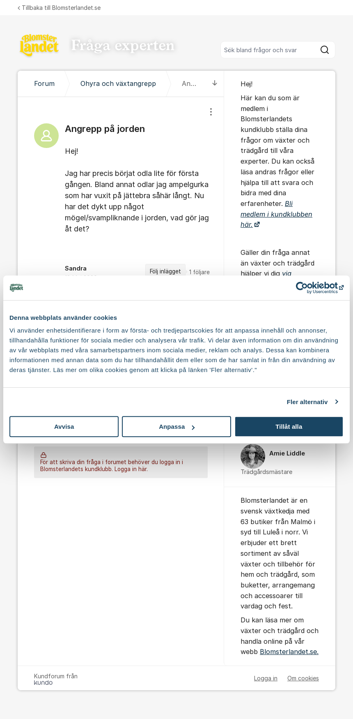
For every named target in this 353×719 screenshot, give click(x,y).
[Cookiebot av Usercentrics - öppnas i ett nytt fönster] (308, 288)
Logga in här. (131, 469)
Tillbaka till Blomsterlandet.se (59, 7)
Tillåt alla (288, 426)
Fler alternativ (307, 401)
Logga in (265, 678)
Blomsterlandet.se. (289, 651)
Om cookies (303, 678)
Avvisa (64, 426)
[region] (121, 199)
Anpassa (177, 426)
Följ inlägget (165, 271)
